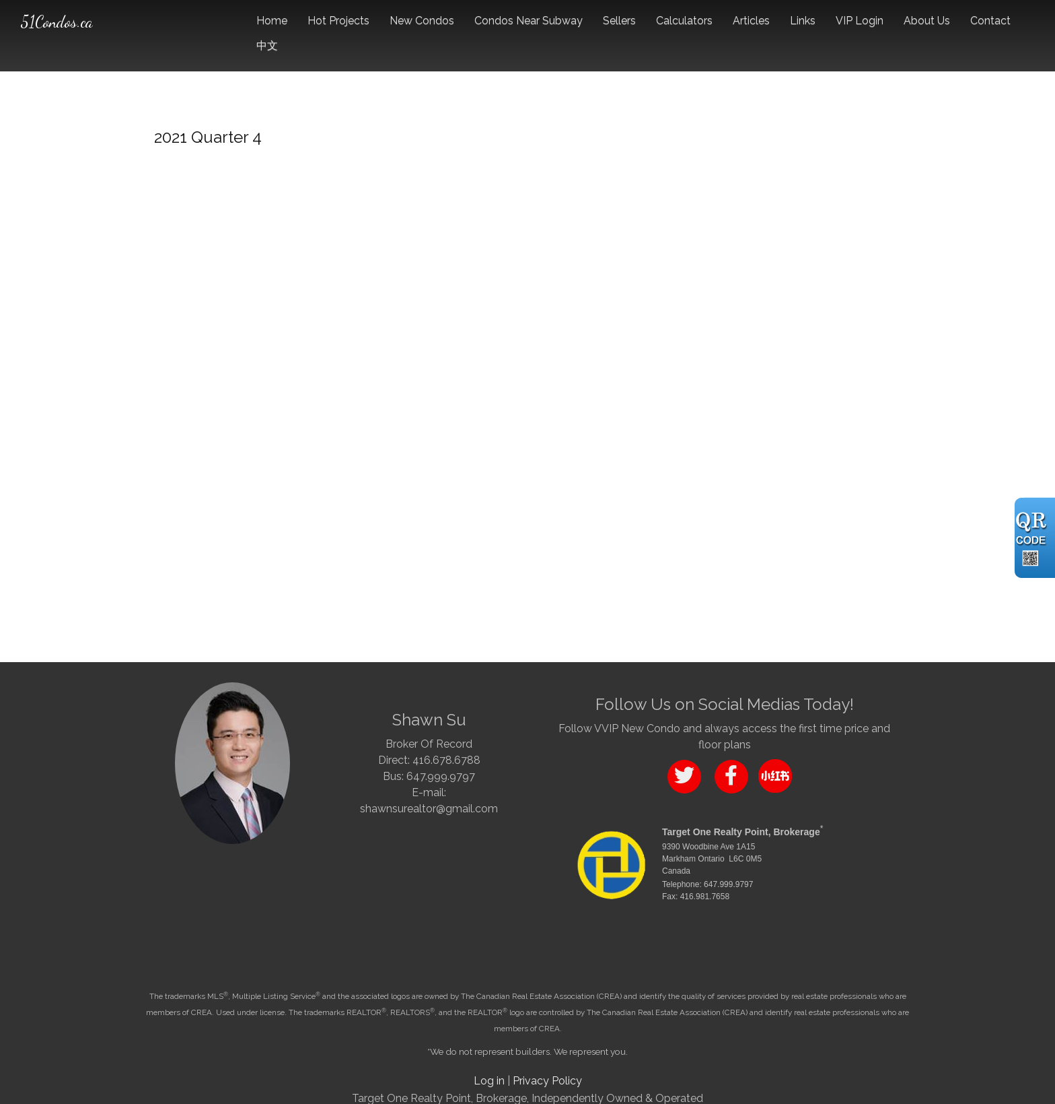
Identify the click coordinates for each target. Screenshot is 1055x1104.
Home (271, 20)
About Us (927, 20)
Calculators (684, 20)
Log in (489, 1080)
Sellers (619, 20)
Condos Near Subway (528, 20)
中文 (267, 45)
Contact (990, 20)
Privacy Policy (547, 1080)
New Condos (422, 20)
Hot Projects (338, 20)
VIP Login (859, 20)
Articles (751, 20)
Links (802, 20)
